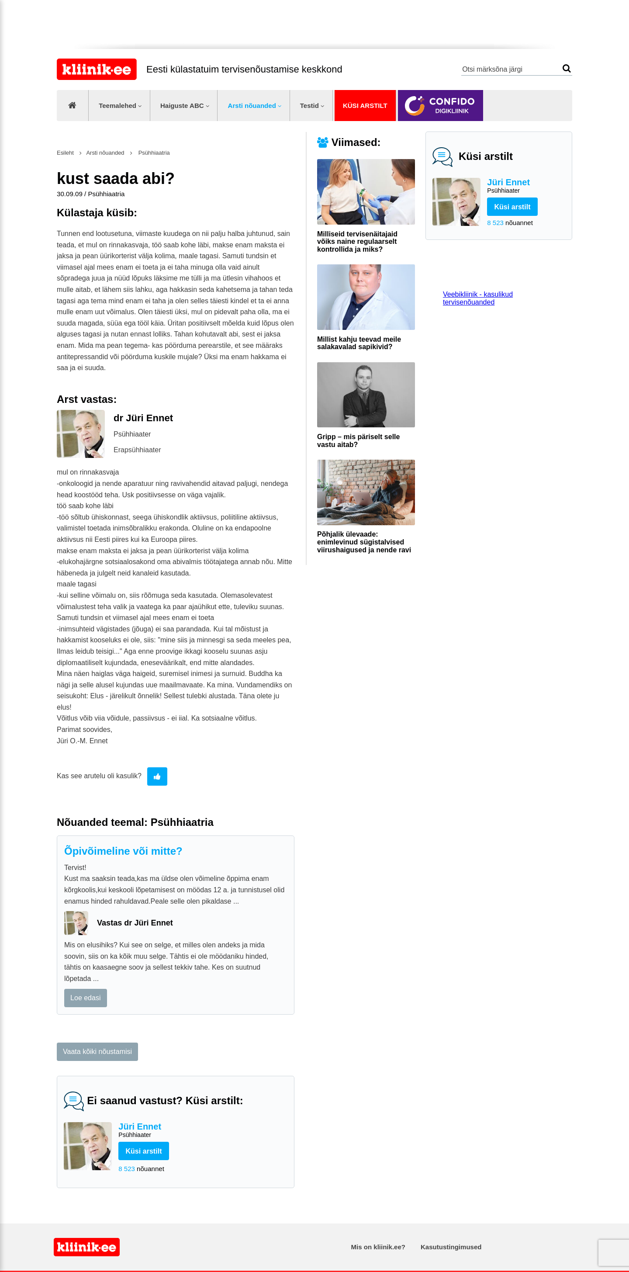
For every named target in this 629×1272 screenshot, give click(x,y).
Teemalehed (117, 105)
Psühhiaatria (153, 152)
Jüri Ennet (526, 186)
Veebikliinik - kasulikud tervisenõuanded (478, 298)
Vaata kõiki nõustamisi (97, 1051)
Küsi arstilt (365, 105)
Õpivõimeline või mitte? (123, 851)
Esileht (65, 152)
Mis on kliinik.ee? (378, 1247)
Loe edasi (85, 998)
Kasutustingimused (451, 1247)
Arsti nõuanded (252, 105)
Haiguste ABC (182, 105)
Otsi (566, 68)
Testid (309, 105)
